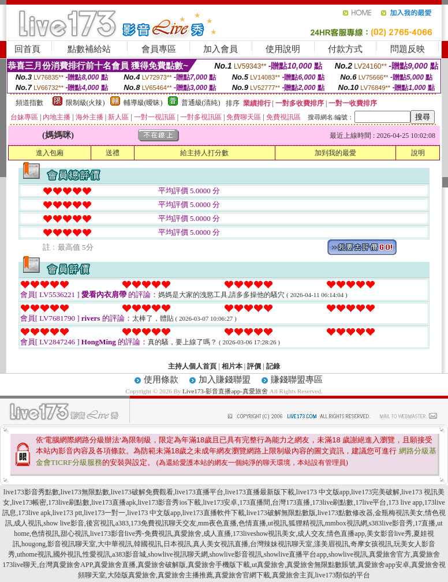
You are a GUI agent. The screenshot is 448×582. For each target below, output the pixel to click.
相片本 (232, 366)
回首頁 (27, 49)
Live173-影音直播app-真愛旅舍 (225, 391)
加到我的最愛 (335, 153)
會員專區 (158, 49)
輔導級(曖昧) (143, 103)
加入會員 (220, 49)
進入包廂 (50, 153)
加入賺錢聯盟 (225, 379)
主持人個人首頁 (192, 366)
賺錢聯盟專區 (297, 379)
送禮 (113, 153)
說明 (418, 153)
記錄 (273, 366)
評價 (254, 366)
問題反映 (407, 49)
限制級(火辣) (85, 103)
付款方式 (345, 49)
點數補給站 (89, 49)
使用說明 (283, 49)
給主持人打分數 (204, 153)
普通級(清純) (201, 103)
